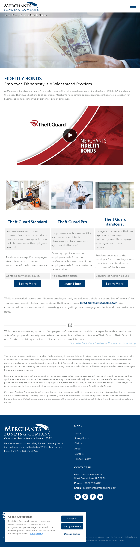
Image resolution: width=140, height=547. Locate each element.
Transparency (91, 540)
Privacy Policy (82, 458)
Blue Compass (118, 540)
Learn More (27, 284)
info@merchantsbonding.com (98, 302)
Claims (78, 443)
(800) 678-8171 (92, 483)
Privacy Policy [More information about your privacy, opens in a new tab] (36, 533)
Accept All (72, 518)
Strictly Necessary (72, 526)
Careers (78, 453)
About (77, 448)
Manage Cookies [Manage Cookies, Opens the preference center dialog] (72, 534)
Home (78, 433)
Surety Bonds (81, 438)
